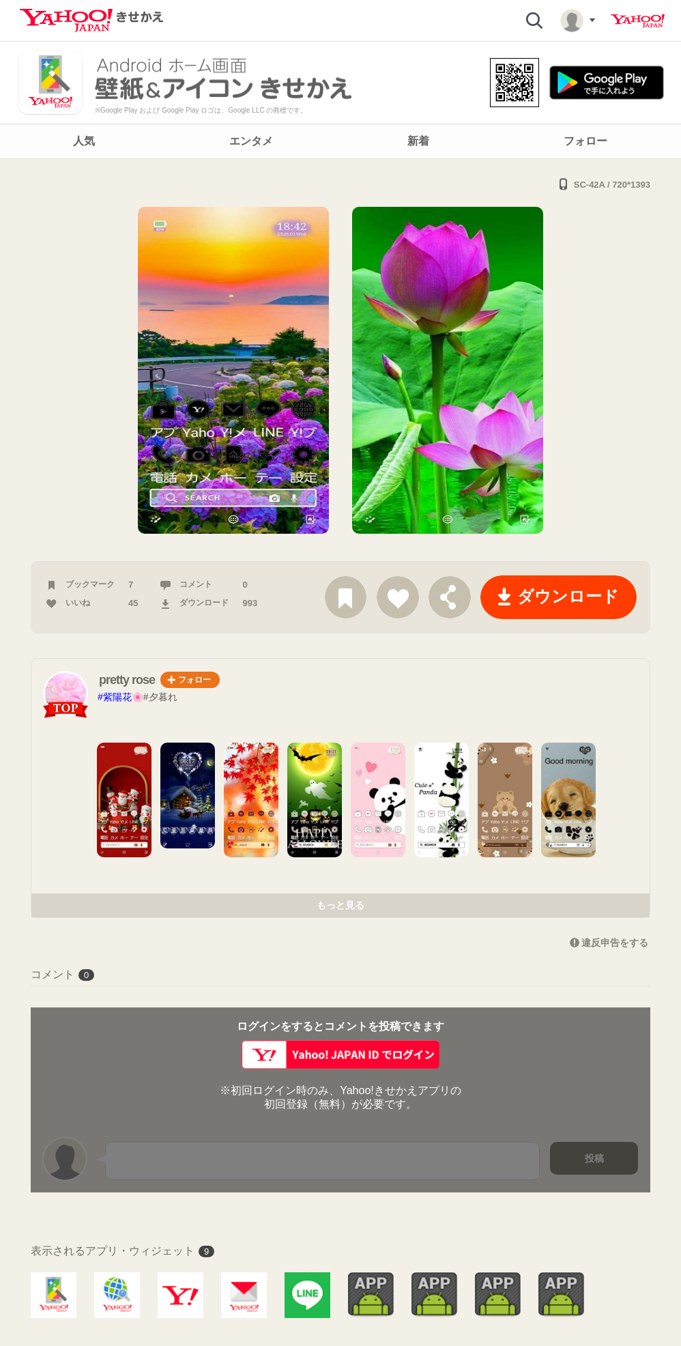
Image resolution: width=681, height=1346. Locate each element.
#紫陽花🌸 (120, 696)
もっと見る (340, 905)
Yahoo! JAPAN (638, 21)
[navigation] (340, 141)
